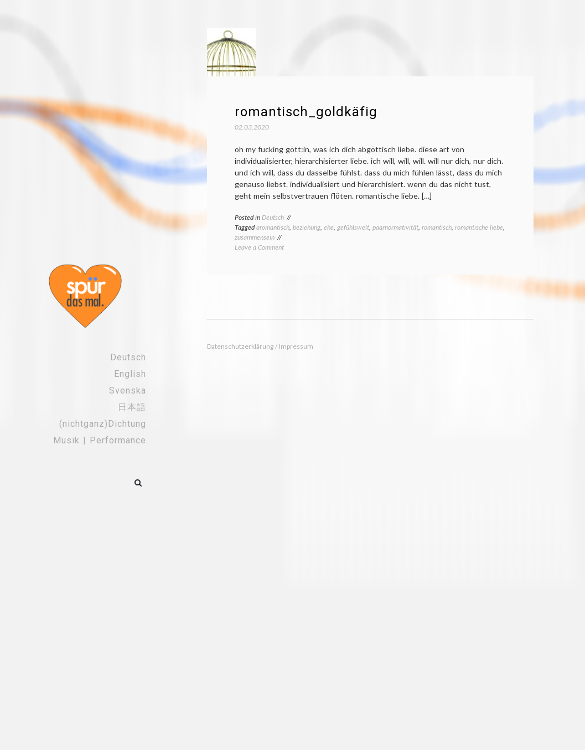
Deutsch (128, 357)
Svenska (127, 390)
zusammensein (255, 237)
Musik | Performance (99, 440)
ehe (329, 227)
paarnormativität (395, 227)
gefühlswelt (353, 227)
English (130, 374)
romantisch (437, 227)
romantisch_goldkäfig (306, 112)
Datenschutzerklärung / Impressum (260, 346)
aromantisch (272, 227)
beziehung (306, 227)
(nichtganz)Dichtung (102, 423)
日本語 (132, 407)
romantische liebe (479, 227)
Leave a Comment (259, 247)
